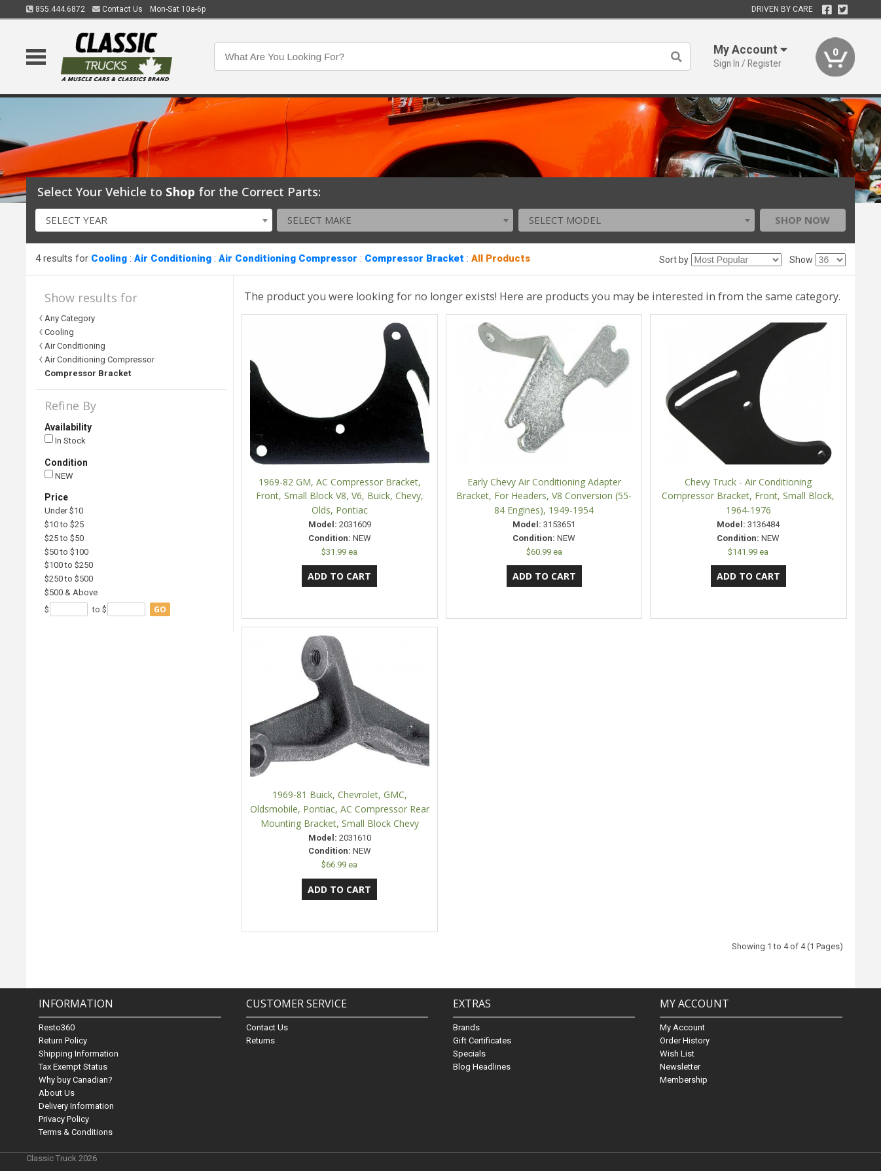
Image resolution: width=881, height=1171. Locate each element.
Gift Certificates (482, 1040)
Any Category (70, 318)
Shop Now (802, 219)
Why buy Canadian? (76, 1080)
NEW (59, 475)
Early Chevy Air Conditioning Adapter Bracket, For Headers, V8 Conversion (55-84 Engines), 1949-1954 (544, 496)
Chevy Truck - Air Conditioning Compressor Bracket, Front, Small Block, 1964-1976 (748, 496)
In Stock (65, 440)
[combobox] (153, 220)
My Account (682, 1027)
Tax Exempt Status (73, 1067)
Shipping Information (78, 1053)
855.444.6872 (55, 9)
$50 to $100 (66, 552)
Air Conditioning (172, 258)
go (160, 609)
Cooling (109, 258)
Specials (469, 1053)
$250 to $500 (69, 579)
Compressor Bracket (414, 258)
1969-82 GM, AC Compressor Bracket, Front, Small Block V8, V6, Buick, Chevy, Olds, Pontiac (339, 496)
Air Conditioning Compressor (288, 258)
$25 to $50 (64, 538)
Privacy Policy (64, 1119)
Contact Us (117, 9)
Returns (260, 1040)
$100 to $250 (69, 565)
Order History (685, 1040)
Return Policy (63, 1040)
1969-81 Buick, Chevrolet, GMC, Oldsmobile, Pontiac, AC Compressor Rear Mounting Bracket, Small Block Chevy (339, 809)
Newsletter (680, 1067)
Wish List (677, 1053)
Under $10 (64, 511)
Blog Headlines (482, 1067)
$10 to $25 (64, 524)
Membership (684, 1080)
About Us (57, 1093)
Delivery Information (76, 1106)
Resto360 (57, 1027)
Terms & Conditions (76, 1132)
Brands (466, 1027)
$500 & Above (71, 592)
